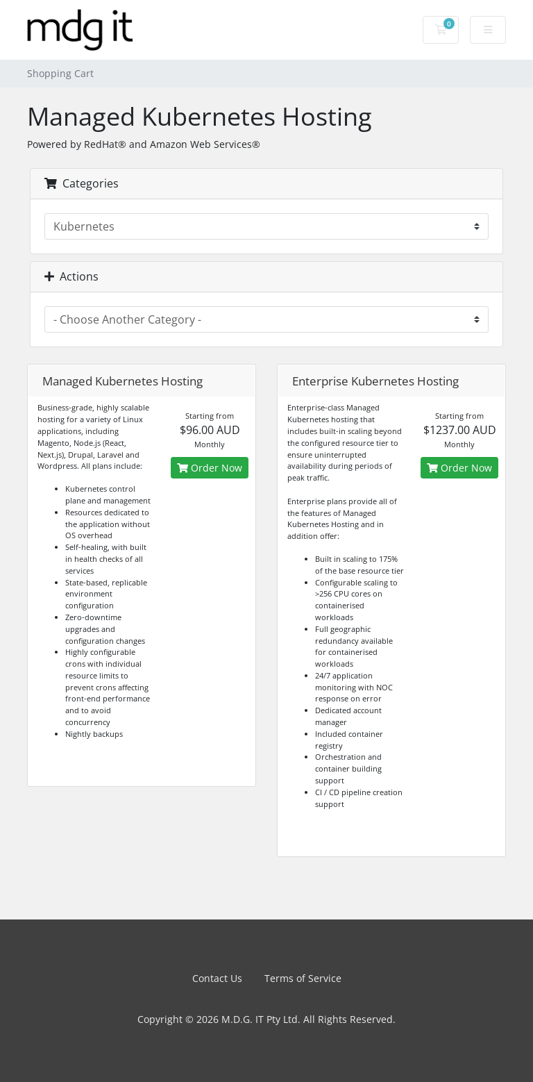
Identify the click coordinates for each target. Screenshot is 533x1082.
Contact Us (217, 978)
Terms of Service (302, 978)
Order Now (209, 467)
